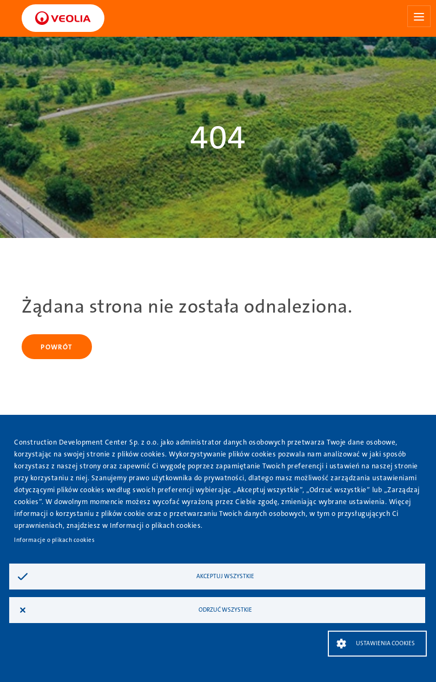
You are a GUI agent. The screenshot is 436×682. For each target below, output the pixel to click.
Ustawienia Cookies (385, 643)
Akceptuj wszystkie (225, 576)
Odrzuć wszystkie (225, 610)
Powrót (56, 347)
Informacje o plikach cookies (54, 540)
